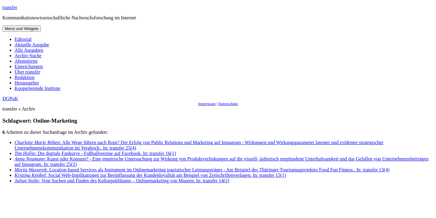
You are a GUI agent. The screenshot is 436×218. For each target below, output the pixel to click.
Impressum (207, 103)
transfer (9, 7)
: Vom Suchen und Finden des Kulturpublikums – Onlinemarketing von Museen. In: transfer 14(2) (122, 180)
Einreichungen (29, 66)
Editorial (23, 39)
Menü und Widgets (21, 28)
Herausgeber (27, 82)
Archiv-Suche (28, 55)
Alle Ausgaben (29, 50)
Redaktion (25, 77)
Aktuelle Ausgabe (32, 44)
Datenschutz (228, 103)
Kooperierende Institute (38, 88)
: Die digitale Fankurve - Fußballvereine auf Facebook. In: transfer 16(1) (95, 153)
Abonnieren (26, 61)
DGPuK (10, 98)
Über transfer (27, 71)
